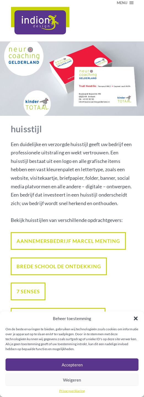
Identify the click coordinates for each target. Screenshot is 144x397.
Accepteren (72, 364)
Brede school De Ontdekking (59, 266)
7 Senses (28, 291)
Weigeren (72, 379)
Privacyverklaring (72, 391)
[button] (135, 318)
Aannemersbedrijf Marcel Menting (68, 241)
